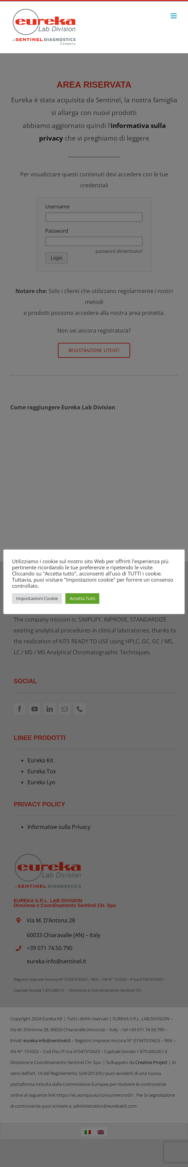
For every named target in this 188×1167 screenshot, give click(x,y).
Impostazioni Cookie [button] (37, 598)
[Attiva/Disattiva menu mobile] (174, 15)
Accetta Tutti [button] (82, 598)
